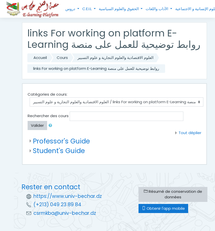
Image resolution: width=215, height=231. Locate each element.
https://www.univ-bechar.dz (67, 196)
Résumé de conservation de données (173, 194)
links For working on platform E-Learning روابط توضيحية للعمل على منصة (96, 68)
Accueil (40, 57)
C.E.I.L (87, 8)
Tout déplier (190, 132)
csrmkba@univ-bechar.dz (64, 213)
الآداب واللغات (157, 8)
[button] (51, 125)
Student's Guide (59, 150)
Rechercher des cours (48, 115)
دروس (70, 8)
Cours (62, 57)
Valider (37, 125)
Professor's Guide (61, 141)
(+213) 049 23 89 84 (57, 204)
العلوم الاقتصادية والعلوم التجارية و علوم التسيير (115, 57)
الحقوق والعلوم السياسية (119, 8)
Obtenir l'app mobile (163, 208)
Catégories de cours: (47, 94)
